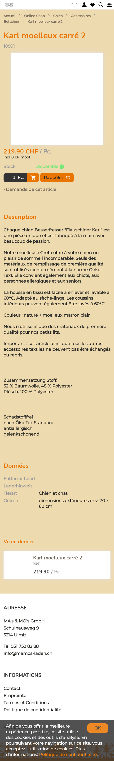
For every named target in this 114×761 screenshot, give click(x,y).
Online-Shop (34, 16)
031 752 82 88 (25, 646)
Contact (12, 688)
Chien (58, 16)
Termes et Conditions (26, 702)
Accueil (10, 16)
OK (97, 727)
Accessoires (81, 16)
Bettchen (11, 21)
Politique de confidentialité (32, 709)
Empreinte (15, 695)
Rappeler (57, 177)
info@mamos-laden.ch (28, 653)
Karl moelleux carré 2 (44, 21)
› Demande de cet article (30, 189)
